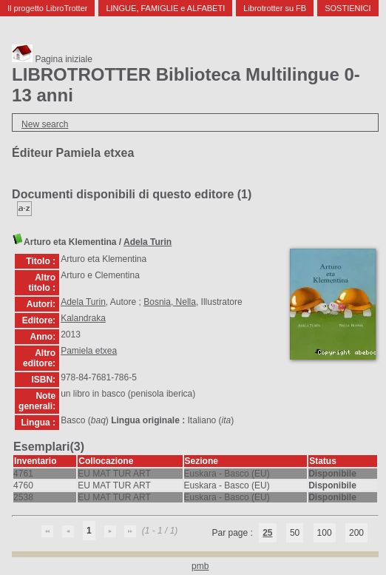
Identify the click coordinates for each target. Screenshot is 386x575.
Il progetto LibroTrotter (47, 8)
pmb (200, 566)
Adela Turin (147, 242)
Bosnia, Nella (169, 302)
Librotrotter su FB (274, 8)
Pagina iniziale (52, 59)
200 (356, 533)
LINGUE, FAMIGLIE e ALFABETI (165, 8)
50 (294, 533)
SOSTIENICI (347, 8)
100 (324, 533)
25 (267, 533)
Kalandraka (83, 318)
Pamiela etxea (89, 351)
